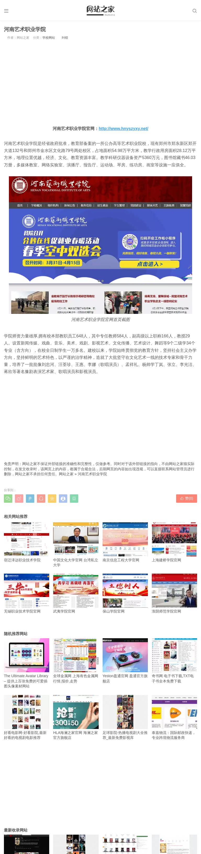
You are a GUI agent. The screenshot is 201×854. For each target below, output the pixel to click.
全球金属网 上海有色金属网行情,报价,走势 (75, 660)
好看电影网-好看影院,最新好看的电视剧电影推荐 (26, 717)
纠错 (65, 37)
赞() (186, 498)
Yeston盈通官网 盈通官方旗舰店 (125, 660)
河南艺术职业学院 (92, 474)
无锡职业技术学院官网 (26, 593)
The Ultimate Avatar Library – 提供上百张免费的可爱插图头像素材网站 (26, 663)
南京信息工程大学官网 (125, 542)
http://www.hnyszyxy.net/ (123, 128)
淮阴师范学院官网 (174, 593)
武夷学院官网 (75, 593)
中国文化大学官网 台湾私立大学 (75, 544)
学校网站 (48, 37)
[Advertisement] (100, 82)
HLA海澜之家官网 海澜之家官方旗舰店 (75, 717)
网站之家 (66, 474)
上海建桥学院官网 (174, 542)
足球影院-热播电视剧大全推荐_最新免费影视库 (125, 717)
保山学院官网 (125, 593)
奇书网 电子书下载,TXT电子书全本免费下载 (174, 660)
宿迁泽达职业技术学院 (26, 542)
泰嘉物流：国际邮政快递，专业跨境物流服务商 (174, 717)
